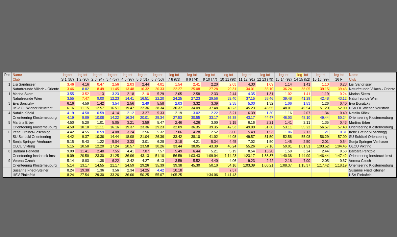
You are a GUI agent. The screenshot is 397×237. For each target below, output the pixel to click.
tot (70, 75)
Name (17, 75)
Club (16, 79)
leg (65, 75)
